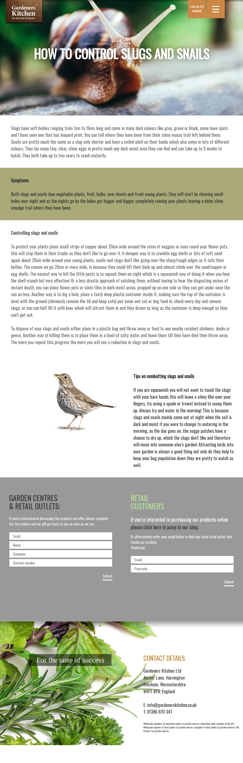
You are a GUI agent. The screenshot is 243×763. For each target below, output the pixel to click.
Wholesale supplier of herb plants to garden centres (168, 727)
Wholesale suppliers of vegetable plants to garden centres (171, 723)
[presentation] (121, 602)
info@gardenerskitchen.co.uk (171, 704)
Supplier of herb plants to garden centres (215, 727)
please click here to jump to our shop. (165, 527)
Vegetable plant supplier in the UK (217, 723)
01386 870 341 (159, 711)
